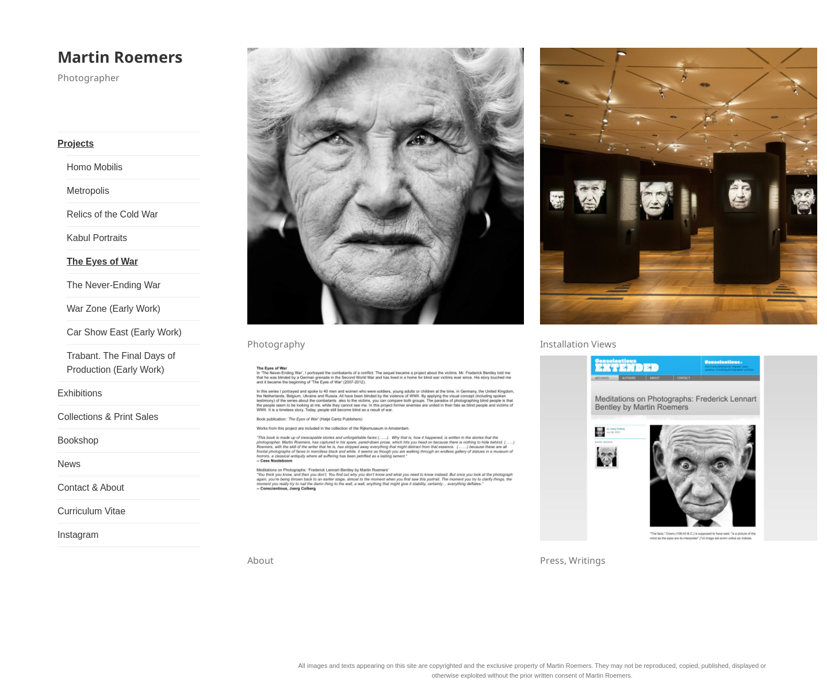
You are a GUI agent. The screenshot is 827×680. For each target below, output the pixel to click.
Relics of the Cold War (112, 214)
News (69, 464)
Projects (76, 143)
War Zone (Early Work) (113, 309)
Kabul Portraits (97, 238)
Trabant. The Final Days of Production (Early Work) (121, 363)
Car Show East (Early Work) (124, 332)
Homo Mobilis (94, 167)
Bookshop (78, 440)
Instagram (78, 535)
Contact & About (91, 487)
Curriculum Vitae (91, 511)
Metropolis (88, 191)
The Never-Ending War (113, 285)
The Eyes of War (102, 261)
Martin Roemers (120, 56)
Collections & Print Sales (108, 417)
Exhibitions (80, 393)
